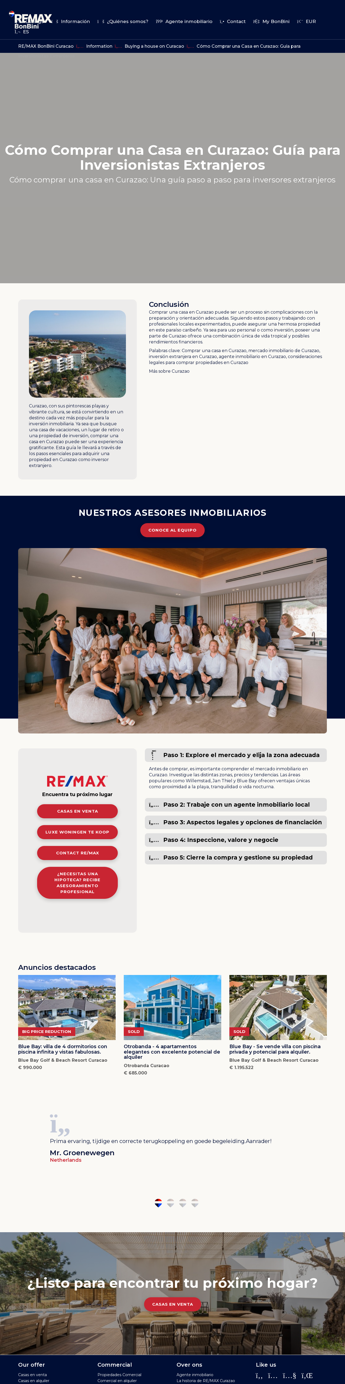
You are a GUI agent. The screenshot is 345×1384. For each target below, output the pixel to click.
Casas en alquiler (33, 1380)
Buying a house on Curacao (154, 46)
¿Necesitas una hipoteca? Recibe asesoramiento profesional (77, 882)
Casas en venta (77, 811)
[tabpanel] (172, 1136)
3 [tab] (182, 1203)
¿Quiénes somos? (122, 21)
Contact (233, 21)
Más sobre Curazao (169, 371)
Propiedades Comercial (119, 1374)
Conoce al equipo (172, 530)
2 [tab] (170, 1203)
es (22, 31)
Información (70, 21)
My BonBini (271, 21)
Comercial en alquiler (117, 1380)
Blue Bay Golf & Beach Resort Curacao (62, 1060)
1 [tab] (158, 1203)
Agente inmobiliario (184, 21)
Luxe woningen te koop (77, 832)
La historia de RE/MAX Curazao (206, 1380)
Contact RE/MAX (77, 852)
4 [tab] (195, 1203)
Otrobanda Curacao (146, 1065)
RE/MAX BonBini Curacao (46, 46)
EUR (306, 21)
